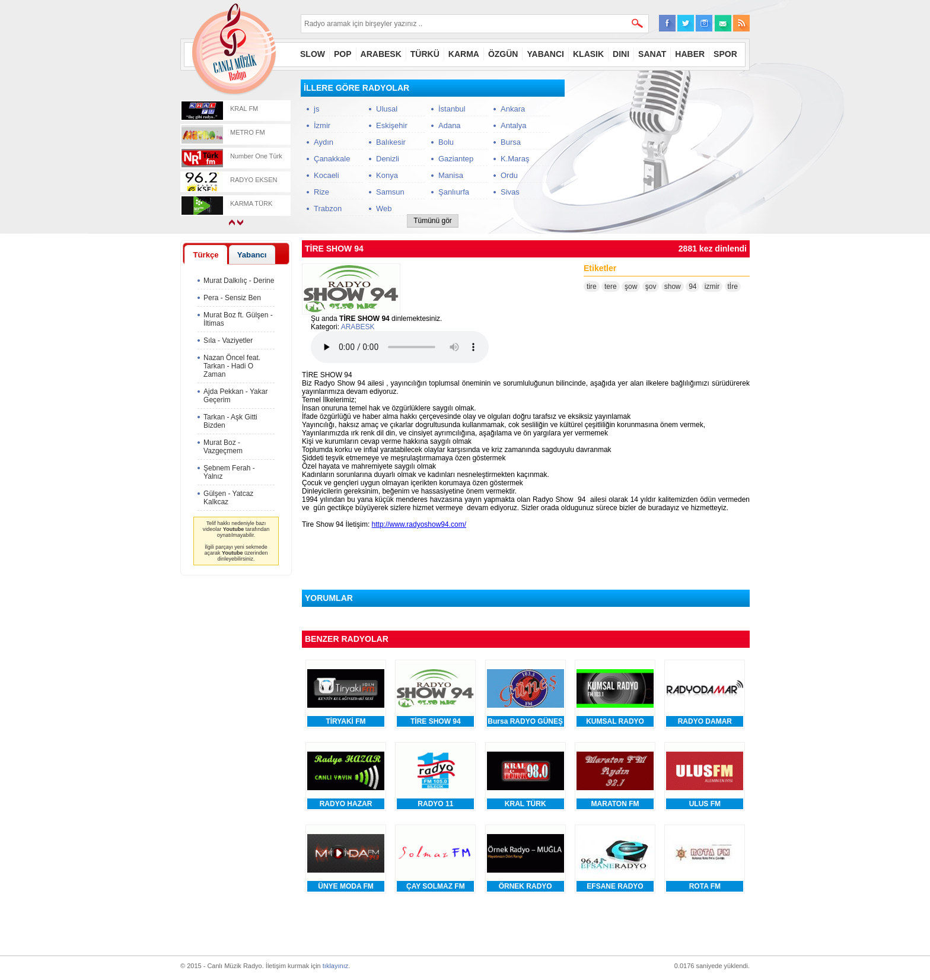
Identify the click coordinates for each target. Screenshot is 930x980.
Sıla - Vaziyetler (228, 340)
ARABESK (381, 54)
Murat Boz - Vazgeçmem (223, 446)
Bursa (511, 142)
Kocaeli (326, 175)
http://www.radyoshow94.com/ (419, 524)
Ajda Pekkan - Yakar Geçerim (235, 395)
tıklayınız (335, 965)
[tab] (205, 254)
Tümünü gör (432, 221)
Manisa (450, 175)
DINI (621, 54)
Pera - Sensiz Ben (232, 298)
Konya (387, 175)
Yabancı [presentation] (252, 254)
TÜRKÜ (424, 54)
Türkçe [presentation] (205, 254)
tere (610, 286)
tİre (733, 286)
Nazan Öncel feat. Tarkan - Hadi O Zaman (231, 366)
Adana (449, 125)
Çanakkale (332, 158)
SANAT (652, 54)
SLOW (312, 54)
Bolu (446, 142)
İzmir (322, 125)
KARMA (463, 54)
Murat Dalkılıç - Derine (238, 280)
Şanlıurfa (453, 191)
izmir (712, 286)
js (316, 108)
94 (692, 286)
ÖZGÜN (503, 54)
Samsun (390, 191)
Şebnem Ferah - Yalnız (229, 472)
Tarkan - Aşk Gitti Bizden (230, 421)
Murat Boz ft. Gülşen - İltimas (238, 319)
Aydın (323, 142)
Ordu (509, 175)
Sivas (510, 191)
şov (651, 286)
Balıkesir (391, 142)
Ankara (513, 108)
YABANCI (545, 54)
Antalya (513, 125)
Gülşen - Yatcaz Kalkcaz (228, 497)
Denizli (387, 158)
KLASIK (588, 54)
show (672, 286)
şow (631, 286)
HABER (690, 54)
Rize (321, 191)
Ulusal (386, 108)
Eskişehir (391, 125)
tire (592, 286)
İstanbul (452, 108)
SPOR (725, 54)
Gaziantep (455, 158)
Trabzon (328, 208)
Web (384, 208)
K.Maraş (515, 158)
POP (343, 54)
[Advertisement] (661, 153)
